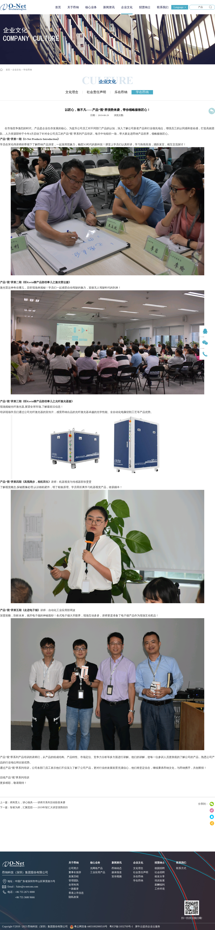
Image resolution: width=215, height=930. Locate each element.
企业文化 (16, 69)
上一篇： (32, 802)
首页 (58, 7)
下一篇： (34, 807)
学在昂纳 (27, 69)
